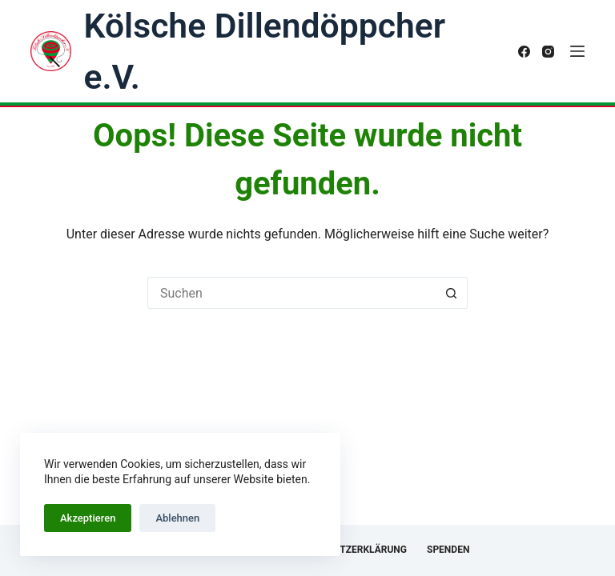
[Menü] (577, 51)
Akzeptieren (87, 518)
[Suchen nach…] (291, 293)
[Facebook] (524, 52)
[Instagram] (548, 52)
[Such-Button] (452, 293)
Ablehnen (177, 518)
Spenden (448, 549)
